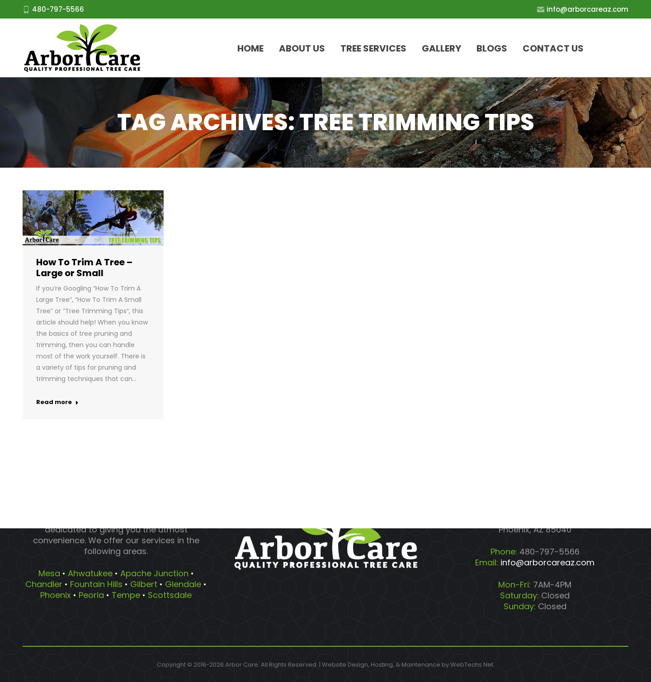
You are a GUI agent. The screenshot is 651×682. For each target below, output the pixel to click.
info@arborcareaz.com (582, 9)
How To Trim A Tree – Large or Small (84, 267)
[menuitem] (250, 48)
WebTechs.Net (471, 664)
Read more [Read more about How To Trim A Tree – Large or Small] (57, 402)
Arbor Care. (242, 664)
